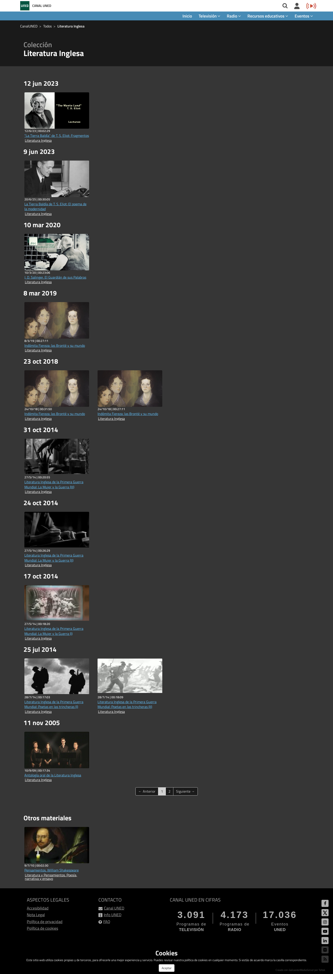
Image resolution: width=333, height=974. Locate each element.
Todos (47, 26)
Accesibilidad (38, 908)
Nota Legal (36, 915)
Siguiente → (185, 791)
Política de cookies (42, 928)
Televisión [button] (209, 16)
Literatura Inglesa (70, 26)
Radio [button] (234, 16)
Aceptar (167, 968)
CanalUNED (28, 26)
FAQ (106, 922)
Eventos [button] (304, 16)
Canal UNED (114, 908)
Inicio (187, 16)
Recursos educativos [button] (267, 16)
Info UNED (112, 915)
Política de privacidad (45, 922)
